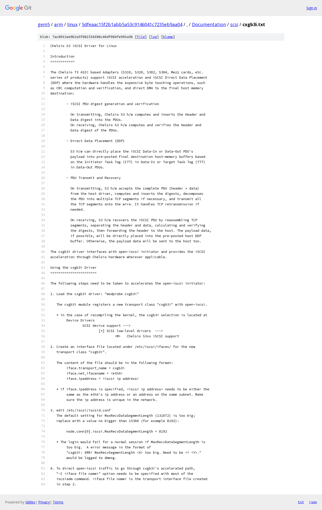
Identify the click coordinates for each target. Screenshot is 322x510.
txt (301, 502)
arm (58, 24)
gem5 (44, 24)
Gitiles (30, 502)
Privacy (44, 502)
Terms (58, 502)
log (154, 37)
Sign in (311, 8)
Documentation (209, 24)
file (141, 37)
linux (72, 24)
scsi (234, 24)
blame (168, 37)
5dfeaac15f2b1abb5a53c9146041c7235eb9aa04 (132, 24)
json (313, 502)
